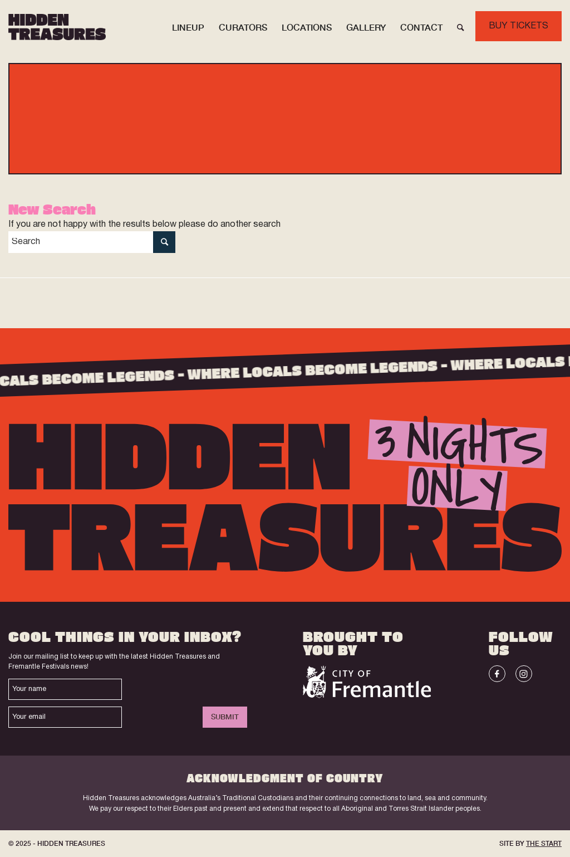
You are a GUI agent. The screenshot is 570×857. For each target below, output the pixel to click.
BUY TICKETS (518, 26)
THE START (544, 843)
